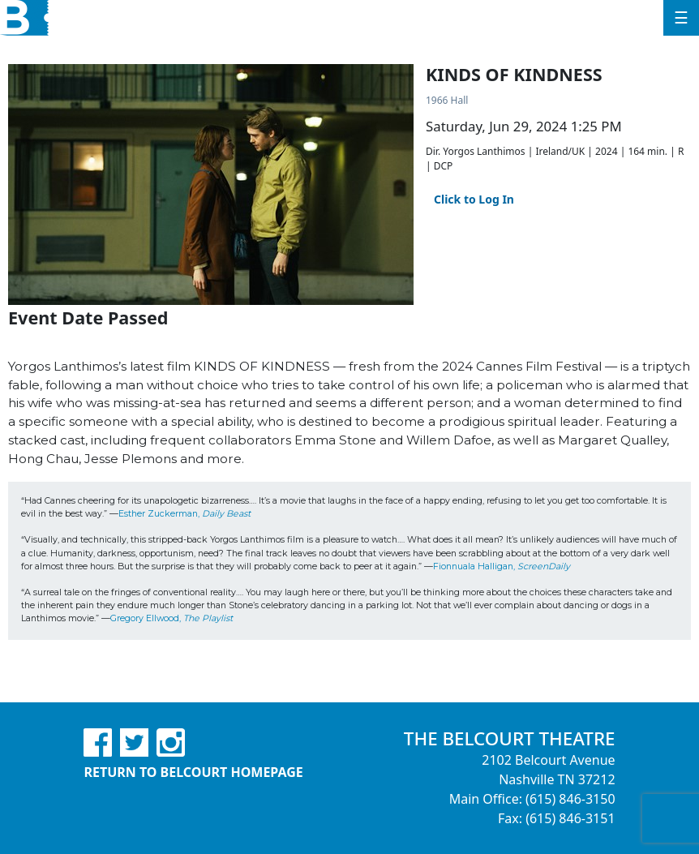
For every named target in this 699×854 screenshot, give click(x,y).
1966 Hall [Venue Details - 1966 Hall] (447, 100)
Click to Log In (474, 199)
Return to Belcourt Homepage (193, 772)
